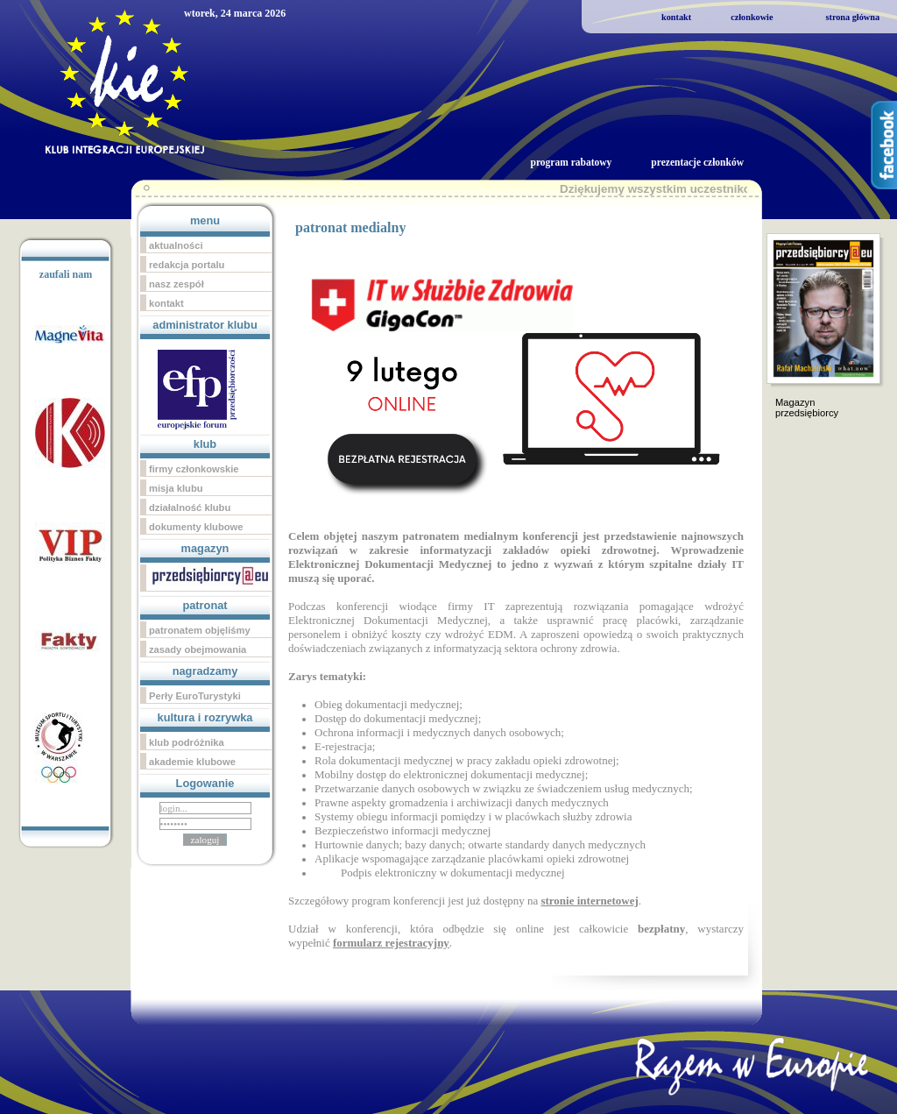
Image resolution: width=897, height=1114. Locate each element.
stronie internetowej (589, 900)
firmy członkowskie (194, 469)
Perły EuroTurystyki (195, 696)
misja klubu (176, 488)
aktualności (176, 245)
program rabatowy (570, 162)
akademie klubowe (192, 761)
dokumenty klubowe (196, 527)
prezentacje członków (697, 162)
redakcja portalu (186, 264)
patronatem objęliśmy (200, 630)
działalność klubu (189, 507)
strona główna (852, 17)
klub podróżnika (186, 742)
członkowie (752, 17)
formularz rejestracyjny (391, 942)
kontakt (676, 17)
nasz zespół (176, 284)
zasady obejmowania (197, 649)
